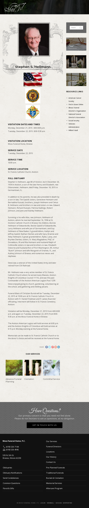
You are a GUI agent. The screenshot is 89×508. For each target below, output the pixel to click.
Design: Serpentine (64, 503)
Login (42, 503)
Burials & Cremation (55, 478)
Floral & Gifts (8, 488)
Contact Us (51, 462)
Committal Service (51, 379)
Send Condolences (11, 478)
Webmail (50, 503)
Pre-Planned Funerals (55, 467)
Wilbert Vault (73, 130)
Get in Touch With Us (44, 425)
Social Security (74, 120)
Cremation (29, 379)
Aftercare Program (54, 488)
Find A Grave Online (76, 104)
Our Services (51, 441)
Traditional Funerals (55, 473)
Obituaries (7, 467)
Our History (51, 457)
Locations (50, 451)
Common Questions (11, 483)
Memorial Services (54, 483)
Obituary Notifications (12, 473)
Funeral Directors (53, 446)
